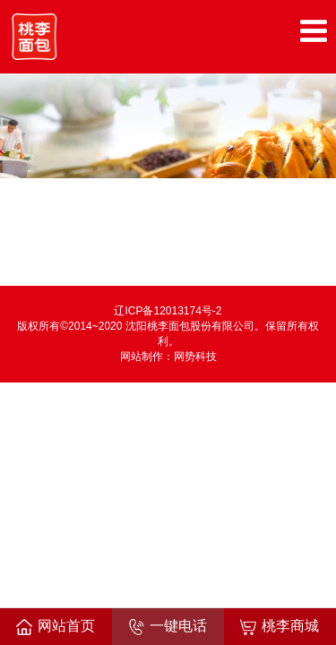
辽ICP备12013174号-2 (167, 311)
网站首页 (55, 626)
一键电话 (167, 626)
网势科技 (195, 356)
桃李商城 (279, 626)
